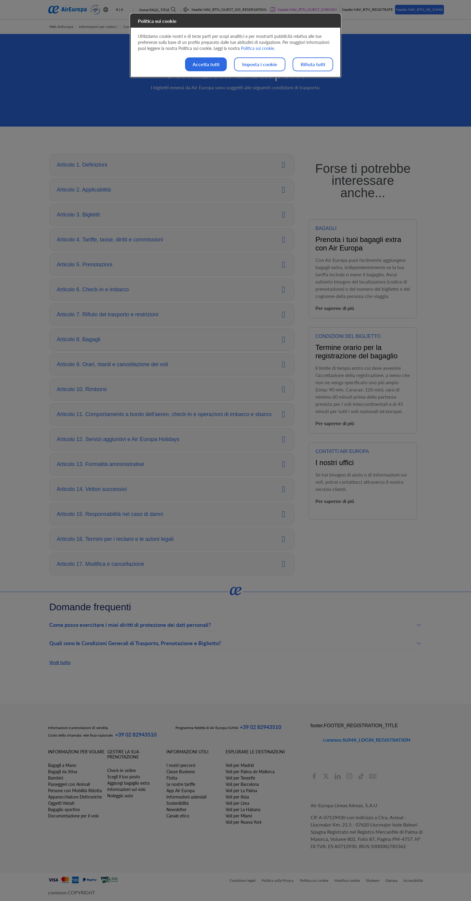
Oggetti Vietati (61, 803)
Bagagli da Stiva (62, 771)
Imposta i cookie (259, 64)
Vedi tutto (60, 662)
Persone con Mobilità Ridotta (75, 790)
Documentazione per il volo (73, 815)
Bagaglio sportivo (64, 809)
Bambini (55, 777)
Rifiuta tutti (313, 64)
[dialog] (235, 45)
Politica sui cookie (257, 48)
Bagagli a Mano (62, 765)
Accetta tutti (206, 64)
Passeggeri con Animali (69, 784)
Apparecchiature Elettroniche (75, 796)
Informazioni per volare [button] (98, 26)
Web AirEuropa (61, 26)
